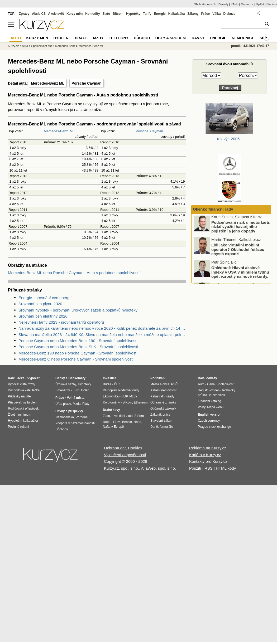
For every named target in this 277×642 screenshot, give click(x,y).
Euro (76, 390)
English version (209, 414)
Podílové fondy (128, 390)
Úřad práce (63, 404)
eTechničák (217, 395)
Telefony (119, 38)
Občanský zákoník (163, 408)
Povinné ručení (18, 427)
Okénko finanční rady (213, 209)
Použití (195, 468)
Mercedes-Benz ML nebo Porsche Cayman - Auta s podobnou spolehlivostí (74, 272)
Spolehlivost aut (41, 45)
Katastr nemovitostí (164, 390)
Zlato (106, 14)
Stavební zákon (161, 420)
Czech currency (209, 420)
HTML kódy (226, 468)
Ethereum (140, 402)
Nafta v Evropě (113, 427)
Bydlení (61, 38)
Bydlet (260, 4)
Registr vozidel (208, 390)
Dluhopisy (110, 390)
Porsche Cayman (86, 83)
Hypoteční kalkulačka (23, 420)
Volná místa (75, 398)
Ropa (107, 422)
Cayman (156, 131)
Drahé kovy (111, 410)
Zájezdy (223, 4)
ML (72, 131)
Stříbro (139, 416)
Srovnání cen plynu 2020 (40, 303)
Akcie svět (56, 14)
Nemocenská (64, 417)
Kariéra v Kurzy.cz (205, 455)
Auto (25, 45)
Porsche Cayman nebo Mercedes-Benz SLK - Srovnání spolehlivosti (78, 346)
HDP (124, 396)
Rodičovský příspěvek (23, 408)
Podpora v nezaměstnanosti (75, 423)
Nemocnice (243, 38)
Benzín (127, 422)
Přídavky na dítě (19, 396)
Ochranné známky (163, 402)
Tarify (147, 14)
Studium (271, 4)
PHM (116, 422)
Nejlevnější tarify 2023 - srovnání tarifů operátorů (61, 322)
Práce (205, 14)
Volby (201, 407)
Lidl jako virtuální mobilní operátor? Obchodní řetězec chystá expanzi (237, 251)
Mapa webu (215, 407)
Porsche (142, 131)
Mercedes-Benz (56, 131)
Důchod (142, 38)
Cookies (135, 448)
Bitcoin (118, 14)
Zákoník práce (160, 414)
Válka (216, 14)
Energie (160, 14)
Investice (109, 378)
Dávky (198, 38)
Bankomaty (76, 378)
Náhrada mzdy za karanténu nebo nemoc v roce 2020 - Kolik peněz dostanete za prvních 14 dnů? (102, 328)
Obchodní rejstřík (205, 4)
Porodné (82, 417)
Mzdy (98, 38)
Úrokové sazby (65, 384)
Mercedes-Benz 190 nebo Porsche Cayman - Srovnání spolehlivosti (77, 353)
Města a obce (159, 384)
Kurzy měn (74, 14)
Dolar (85, 390)
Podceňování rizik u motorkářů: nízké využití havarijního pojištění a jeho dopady (240, 228)
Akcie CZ (38, 14)
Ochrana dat (115, 448)
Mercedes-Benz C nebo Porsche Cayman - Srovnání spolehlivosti (75, 359)
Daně (154, 427)
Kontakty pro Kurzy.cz (208, 461)
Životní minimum (19, 414)
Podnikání (157, 378)
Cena (211, 384)
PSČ (174, 384)
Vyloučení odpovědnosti (125, 455)
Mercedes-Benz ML (47, 83)
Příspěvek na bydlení (22, 402)
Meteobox (247, 4)
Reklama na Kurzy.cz (207, 448)
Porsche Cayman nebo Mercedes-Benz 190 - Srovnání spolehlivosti (77, 340)
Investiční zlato (122, 416)
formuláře (166, 427)
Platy (85, 404)
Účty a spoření (171, 38)
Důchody (61, 429)
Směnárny (62, 390)
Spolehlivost (225, 384)
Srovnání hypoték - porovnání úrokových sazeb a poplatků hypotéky (77, 310)
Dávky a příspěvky (69, 411)
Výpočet (33, 378)
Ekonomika (110, 396)
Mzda (76, 404)
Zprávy (24, 14)
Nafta (137, 422)
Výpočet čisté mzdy (21, 384)
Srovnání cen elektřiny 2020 (43, 316)
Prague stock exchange (214, 427)
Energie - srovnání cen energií (44, 297)
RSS (208, 468)
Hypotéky (133, 14)
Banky (60, 378)
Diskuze (229, 14)
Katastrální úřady (162, 396)
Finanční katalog (209, 401)
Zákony (192, 14)
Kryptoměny (111, 402)
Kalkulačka (176, 14)
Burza (107, 384)
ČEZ (117, 384)
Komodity (92, 14)
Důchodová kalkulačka (24, 390)
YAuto (234, 4)
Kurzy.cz (13, 45)
